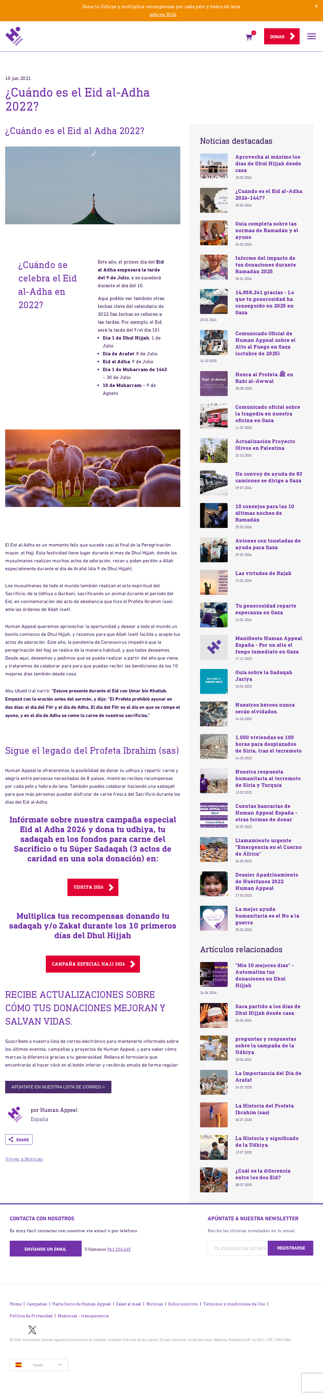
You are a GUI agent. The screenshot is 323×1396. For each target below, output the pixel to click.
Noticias (154, 1304)
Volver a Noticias (24, 1159)
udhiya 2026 (163, 14)
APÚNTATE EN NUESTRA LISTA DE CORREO (58, 1086)
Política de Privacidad (31, 1315)
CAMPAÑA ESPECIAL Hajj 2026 (88, 964)
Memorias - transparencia (83, 1315)
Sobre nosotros (183, 1304)
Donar (277, 37)
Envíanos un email (45, 1249)
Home (16, 1304)
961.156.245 (119, 1249)
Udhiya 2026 (88, 887)
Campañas (37, 1304)
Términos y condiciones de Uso (234, 1304)
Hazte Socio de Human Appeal (81, 1304)
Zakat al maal (128, 1304)
